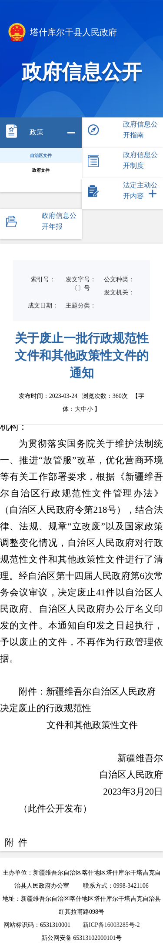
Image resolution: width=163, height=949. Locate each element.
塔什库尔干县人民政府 (62, 33)
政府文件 (41, 170)
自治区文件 (41, 155)
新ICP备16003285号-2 (111, 925)
